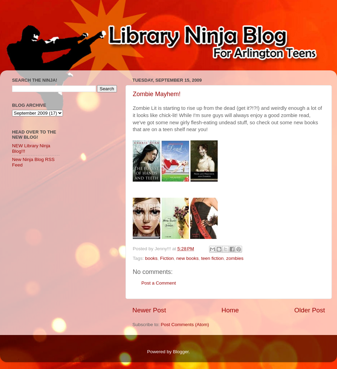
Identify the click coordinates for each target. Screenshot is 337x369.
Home (230, 310)
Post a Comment (158, 283)
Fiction (167, 258)
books (151, 258)
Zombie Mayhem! (157, 94)
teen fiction (212, 258)
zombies (234, 258)
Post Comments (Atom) (185, 324)
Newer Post (149, 310)
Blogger (181, 351)
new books (187, 258)
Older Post (309, 310)
